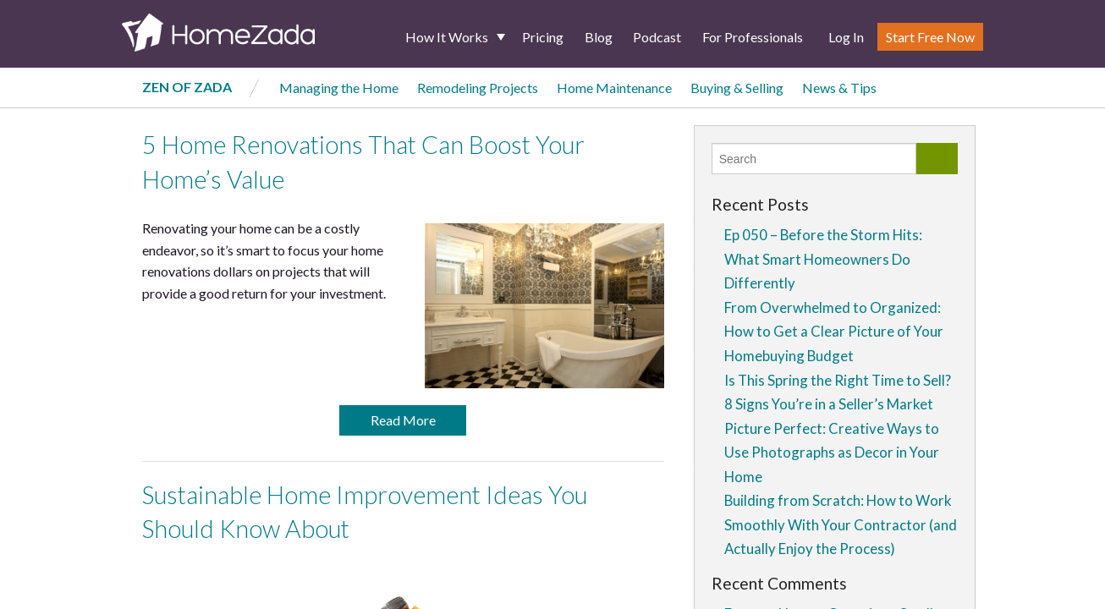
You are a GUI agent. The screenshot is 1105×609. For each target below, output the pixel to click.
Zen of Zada (187, 87)
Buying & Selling (736, 88)
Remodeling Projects (477, 88)
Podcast (657, 37)
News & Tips (839, 88)
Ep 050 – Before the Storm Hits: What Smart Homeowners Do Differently (823, 259)
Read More (403, 420)
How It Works (446, 37)
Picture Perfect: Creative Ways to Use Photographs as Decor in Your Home (831, 453)
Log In (846, 37)
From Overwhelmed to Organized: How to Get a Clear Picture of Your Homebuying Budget (833, 332)
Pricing (542, 37)
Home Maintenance (614, 88)
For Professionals (752, 37)
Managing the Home (339, 88)
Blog (599, 37)
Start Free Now (930, 37)
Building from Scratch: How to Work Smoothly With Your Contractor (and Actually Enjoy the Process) (840, 524)
